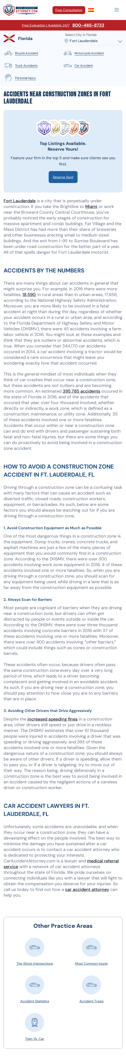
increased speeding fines (52, 719)
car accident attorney (87, 889)
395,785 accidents (81, 391)
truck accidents (21, 65)
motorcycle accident (83, 53)
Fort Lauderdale (20, 201)
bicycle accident (21, 53)
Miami (91, 206)
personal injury (20, 78)
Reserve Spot (63, 177)
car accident (78, 65)
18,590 (29, 294)
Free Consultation (68, 10)
